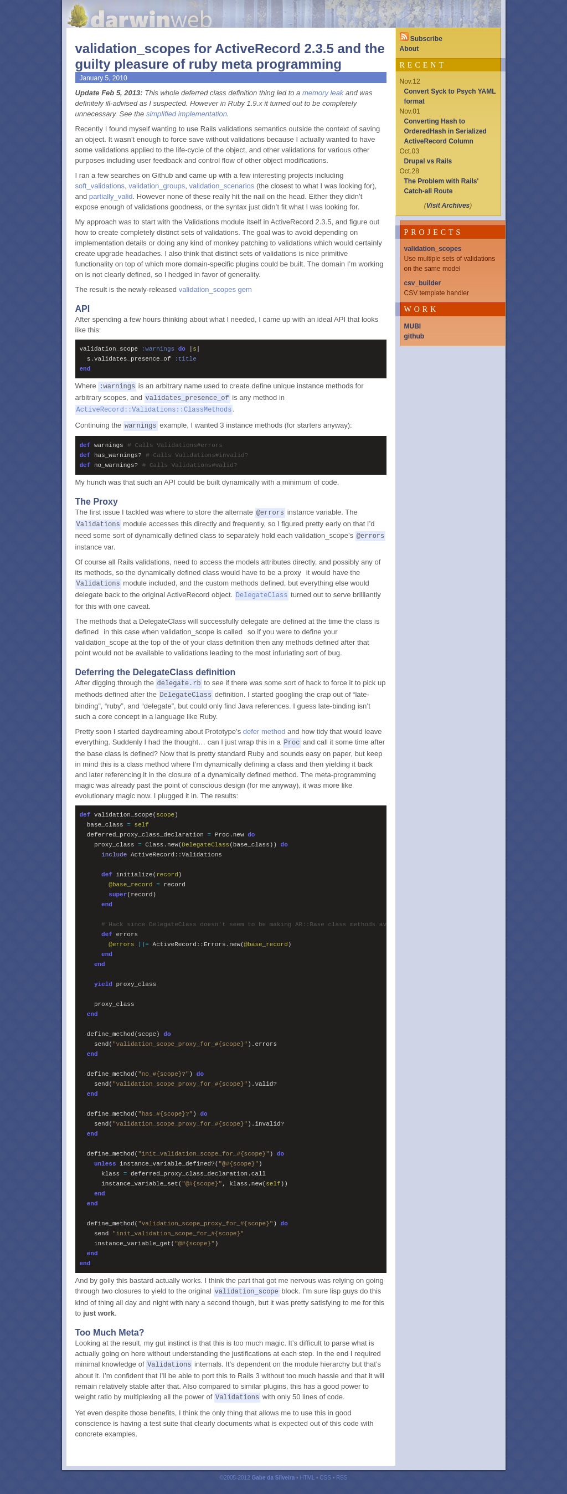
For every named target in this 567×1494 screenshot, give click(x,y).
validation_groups (156, 186)
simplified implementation (186, 114)
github (414, 336)
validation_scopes (433, 249)
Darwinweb (281, 14)
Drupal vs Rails (428, 161)
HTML (307, 1478)
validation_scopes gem (215, 289)
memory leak (322, 93)
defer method (264, 731)
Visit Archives (448, 205)
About (409, 49)
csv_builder (422, 283)
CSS (325, 1478)
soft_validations (100, 186)
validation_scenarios (222, 186)
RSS (342, 1478)
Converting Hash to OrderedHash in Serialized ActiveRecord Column (445, 131)
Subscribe (421, 39)
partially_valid (111, 196)
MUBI (412, 326)
